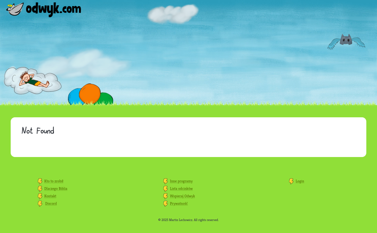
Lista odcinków (181, 188)
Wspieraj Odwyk (182, 196)
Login (300, 181)
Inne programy (181, 181)
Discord (51, 203)
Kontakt (50, 196)
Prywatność (179, 203)
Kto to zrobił (53, 181)
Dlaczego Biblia (55, 188)
